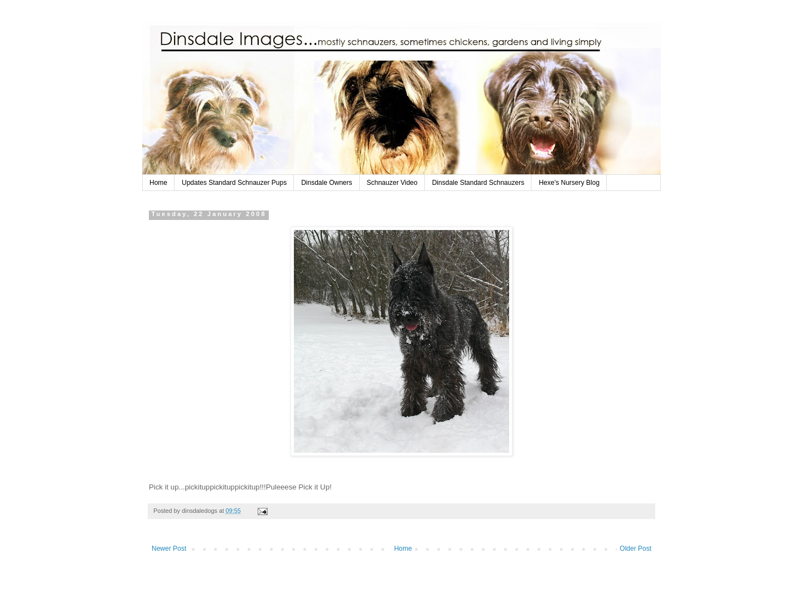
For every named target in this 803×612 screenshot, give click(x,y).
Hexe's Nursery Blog (569, 183)
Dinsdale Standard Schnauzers (478, 183)
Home (158, 183)
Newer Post (169, 548)
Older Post (635, 548)
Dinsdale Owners (326, 183)
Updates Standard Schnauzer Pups (234, 183)
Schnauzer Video (392, 183)
